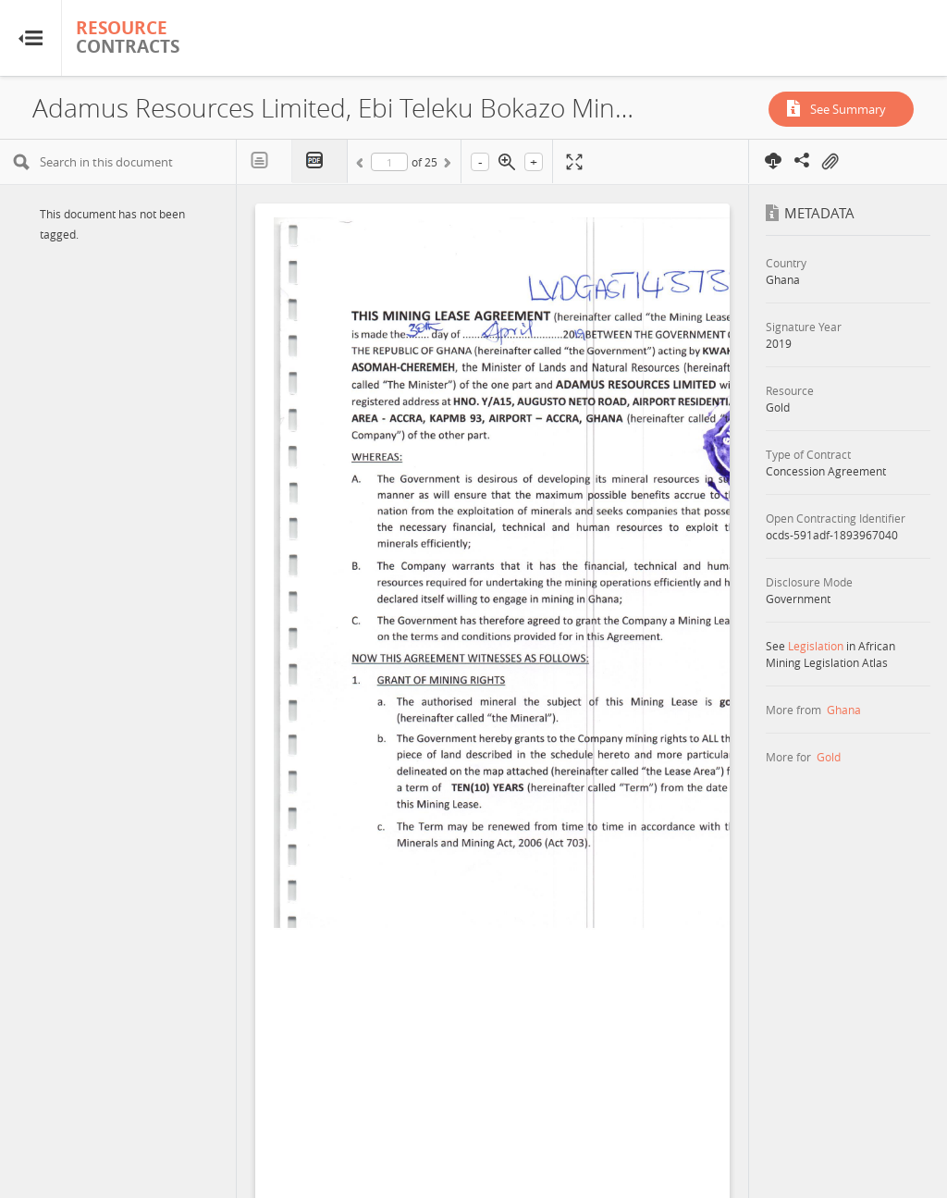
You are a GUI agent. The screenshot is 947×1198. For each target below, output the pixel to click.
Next (445, 165)
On (829, 162)
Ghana (844, 709)
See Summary (848, 109)
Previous (362, 165)
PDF (320, 161)
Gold (829, 756)
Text (264, 161)
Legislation (815, 645)
